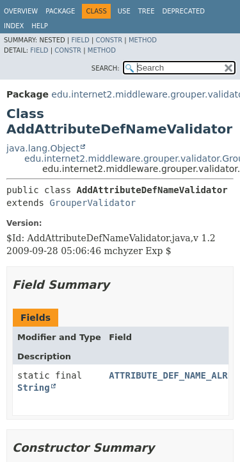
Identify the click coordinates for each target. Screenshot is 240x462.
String (33, 387)
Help (39, 26)
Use (124, 11)
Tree (146, 11)
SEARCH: (106, 68)
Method (143, 40)
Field (80, 40)
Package (60, 11)
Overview (21, 11)
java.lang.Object (42, 148)
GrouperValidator (92, 203)
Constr (108, 40)
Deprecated (183, 11)
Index (14, 26)
